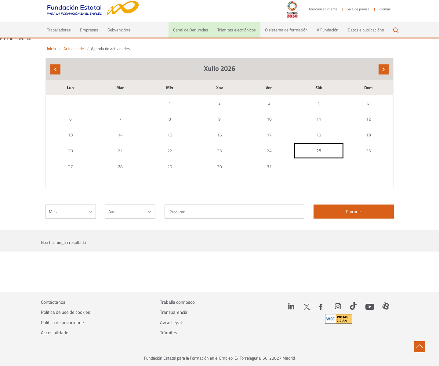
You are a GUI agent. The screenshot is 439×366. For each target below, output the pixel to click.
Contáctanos (53, 302)
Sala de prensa (358, 9)
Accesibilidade (54, 332)
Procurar (353, 211)
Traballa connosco (177, 302)
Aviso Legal (171, 322)
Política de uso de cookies (65, 312)
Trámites (168, 332)
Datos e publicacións (366, 30)
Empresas (89, 30)
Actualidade (73, 49)
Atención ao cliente (323, 9)
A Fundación (328, 30)
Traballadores (61, 29)
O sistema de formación (286, 30)
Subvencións (118, 30)
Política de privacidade (62, 322)
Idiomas (385, 9)
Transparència (173, 312)
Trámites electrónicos (236, 30)
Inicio (51, 49)
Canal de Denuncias (190, 30)
